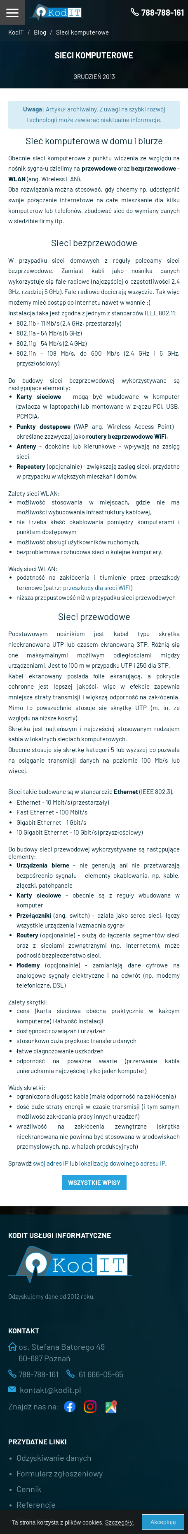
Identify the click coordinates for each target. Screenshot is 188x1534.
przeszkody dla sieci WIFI (97, 587)
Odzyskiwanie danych (54, 1457)
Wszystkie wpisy (94, 1182)
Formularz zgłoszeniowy (59, 1473)
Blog (40, 32)
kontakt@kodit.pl (50, 1390)
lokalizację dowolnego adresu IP (122, 1163)
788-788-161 (39, 1374)
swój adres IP (50, 1163)
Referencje (36, 1504)
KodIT (16, 32)
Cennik (28, 1489)
